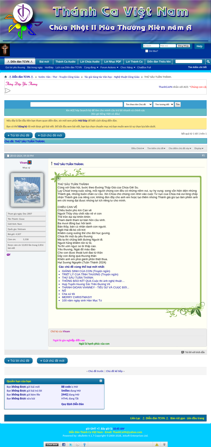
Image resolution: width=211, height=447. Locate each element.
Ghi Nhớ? (151, 51)
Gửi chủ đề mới (50, 135)
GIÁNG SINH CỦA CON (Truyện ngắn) (86, 271)
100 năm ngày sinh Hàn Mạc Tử (82, 300)
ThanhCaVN (167, 86)
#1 (203, 155)
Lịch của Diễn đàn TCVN (69, 67)
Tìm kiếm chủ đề (155, 148)
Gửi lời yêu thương (15, 67)
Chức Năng (127, 67)
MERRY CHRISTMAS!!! (77, 297)
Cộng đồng (90, 67)
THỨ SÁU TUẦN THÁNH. (30, 141)
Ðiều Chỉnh (136, 148)
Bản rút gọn (178, 418)
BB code (66, 386)
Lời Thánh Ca (134, 61)
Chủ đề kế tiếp (114, 371)
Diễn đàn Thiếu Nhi (159, 61)
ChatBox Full (144, 67)
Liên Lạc (135, 418)
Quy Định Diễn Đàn (72, 404)
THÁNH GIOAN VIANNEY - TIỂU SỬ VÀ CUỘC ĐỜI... (95, 287)
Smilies (65, 390)
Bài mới (44, 61)
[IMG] (64, 394)
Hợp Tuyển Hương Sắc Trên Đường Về (86, 284)
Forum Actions (108, 67)
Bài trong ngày (35, 67)
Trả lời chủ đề (18, 135)
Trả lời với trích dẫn (193, 352)
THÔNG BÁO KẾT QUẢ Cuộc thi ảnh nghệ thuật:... (93, 280)
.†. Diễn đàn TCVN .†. (155, 418)
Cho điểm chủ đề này (179, 148)
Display (197, 148)
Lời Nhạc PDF (112, 61)
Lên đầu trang (195, 418)
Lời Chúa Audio (89, 61)
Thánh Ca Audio (65, 61)
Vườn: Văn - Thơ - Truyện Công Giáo (59, 76)
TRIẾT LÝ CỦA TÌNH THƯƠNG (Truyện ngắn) (90, 274)
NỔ (64, 290)
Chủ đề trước (96, 371)
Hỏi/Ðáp (49, 67)
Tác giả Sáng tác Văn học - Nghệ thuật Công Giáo (111, 76)
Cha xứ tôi (68, 294)
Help (199, 46)
